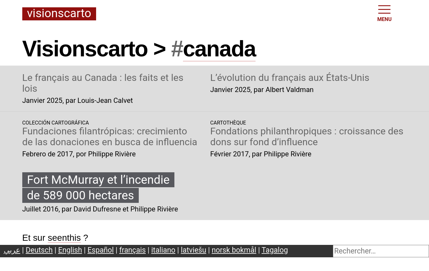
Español (101, 250)
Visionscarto (59, 13)
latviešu (193, 250)
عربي (12, 250)
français (132, 250)
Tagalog (275, 250)
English (70, 250)
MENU (384, 12)
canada (219, 48)
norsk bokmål (234, 250)
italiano (163, 250)
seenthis (64, 238)
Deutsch (39, 250)
